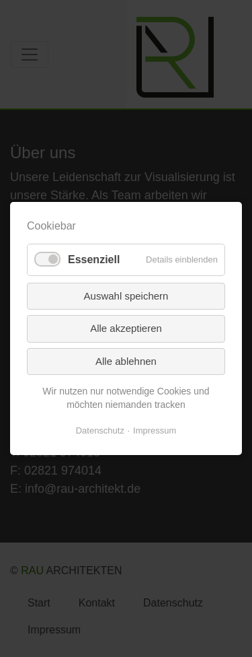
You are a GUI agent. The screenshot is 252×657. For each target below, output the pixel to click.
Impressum (154, 430)
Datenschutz (100, 430)
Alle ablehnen (126, 360)
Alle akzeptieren (126, 328)
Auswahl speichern (126, 295)
